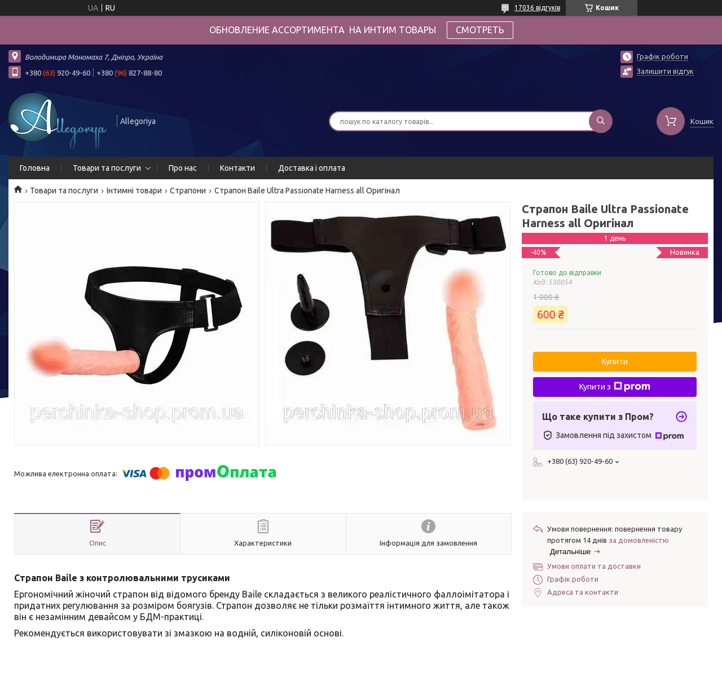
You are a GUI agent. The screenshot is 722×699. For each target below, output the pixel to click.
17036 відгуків (537, 7)
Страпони (188, 190)
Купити (615, 361)
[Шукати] (601, 121)
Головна (35, 168)
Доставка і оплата (311, 168)
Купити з (614, 387)
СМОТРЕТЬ (480, 30)
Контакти (237, 168)
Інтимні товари (134, 190)
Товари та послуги (107, 168)
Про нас (183, 168)
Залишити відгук (665, 71)
